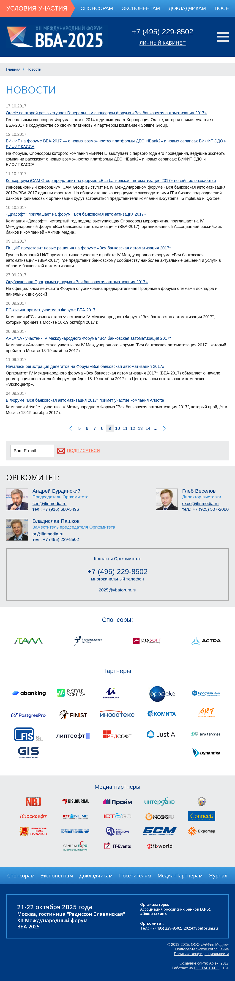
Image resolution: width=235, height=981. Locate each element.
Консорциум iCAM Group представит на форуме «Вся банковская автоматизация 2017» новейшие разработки (111, 180)
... (155, 428)
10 (117, 428)
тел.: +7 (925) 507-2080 (205, 509)
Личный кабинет (162, 43)
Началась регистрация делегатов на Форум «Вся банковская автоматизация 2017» (85, 366)
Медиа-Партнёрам (180, 875)
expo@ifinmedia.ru (200, 503)
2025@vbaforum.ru (117, 590)
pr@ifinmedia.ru (48, 534)
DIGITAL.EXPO (206, 968)
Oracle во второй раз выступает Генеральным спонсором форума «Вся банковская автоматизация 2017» (106, 113)
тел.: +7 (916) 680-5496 (56, 509)
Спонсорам (97, 8)
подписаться (83, 450)
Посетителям (135, 875)
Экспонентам (141, 8)
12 (132, 428)
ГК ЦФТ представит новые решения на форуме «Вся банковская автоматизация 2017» (89, 248)
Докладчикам (187, 8)
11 (125, 428)
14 (147, 428)
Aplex (214, 963)
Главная (13, 69)
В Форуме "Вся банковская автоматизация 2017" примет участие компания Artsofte (85, 400)
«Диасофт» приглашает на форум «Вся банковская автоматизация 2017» (76, 214)
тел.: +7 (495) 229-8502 (56, 539)
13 (140, 428)
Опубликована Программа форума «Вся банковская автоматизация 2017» (77, 282)
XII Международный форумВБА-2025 (52, 923)
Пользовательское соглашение (202, 949)
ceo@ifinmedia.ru (50, 503)
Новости (34, 69)
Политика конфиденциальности (201, 954)
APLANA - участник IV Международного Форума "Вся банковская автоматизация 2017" (88, 338)
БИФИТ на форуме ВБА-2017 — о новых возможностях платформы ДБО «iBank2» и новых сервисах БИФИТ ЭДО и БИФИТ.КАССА (116, 144)
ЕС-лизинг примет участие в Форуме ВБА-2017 (51, 310)
